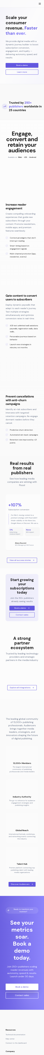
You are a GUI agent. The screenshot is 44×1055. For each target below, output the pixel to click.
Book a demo (22, 65)
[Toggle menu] (39, 3)
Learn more (22, 72)
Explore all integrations (22, 735)
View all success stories (22, 608)
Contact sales (22, 662)
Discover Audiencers (22, 932)
